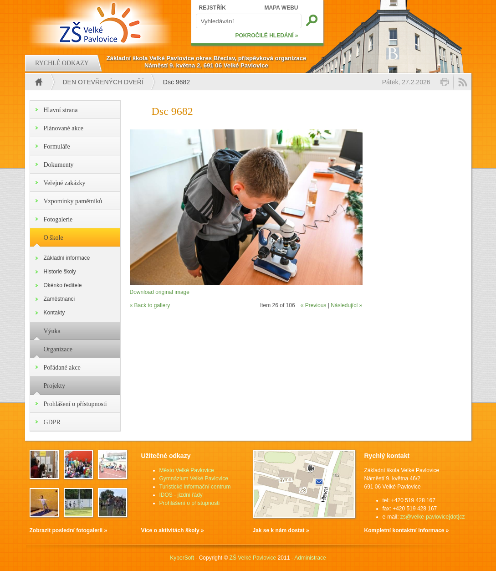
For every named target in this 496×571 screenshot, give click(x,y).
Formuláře (57, 146)
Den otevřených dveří (103, 82)
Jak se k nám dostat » (281, 530)
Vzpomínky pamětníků (73, 201)
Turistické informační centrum (195, 487)
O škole (53, 237)
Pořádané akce (62, 367)
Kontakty (54, 312)
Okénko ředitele (63, 285)
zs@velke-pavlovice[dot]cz (432, 517)
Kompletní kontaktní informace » (406, 530)
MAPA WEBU (281, 8)
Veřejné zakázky (65, 183)
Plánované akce (63, 128)
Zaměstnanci (59, 299)
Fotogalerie (58, 219)
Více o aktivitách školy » (172, 530)
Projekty (54, 385)
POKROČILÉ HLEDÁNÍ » (266, 35)
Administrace (310, 558)
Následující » (346, 305)
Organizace (58, 349)
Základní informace (67, 258)
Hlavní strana (61, 110)
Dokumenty (59, 164)
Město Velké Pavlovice (186, 470)
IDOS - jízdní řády (181, 495)
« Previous (314, 305)
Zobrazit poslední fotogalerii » (68, 530)
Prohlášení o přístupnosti (75, 404)
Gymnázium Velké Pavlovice (193, 478)
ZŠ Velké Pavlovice (253, 558)
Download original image (159, 292)
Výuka (52, 331)
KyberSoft (182, 558)
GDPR (52, 422)
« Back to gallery (150, 305)
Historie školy (60, 271)
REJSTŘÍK (212, 8)
